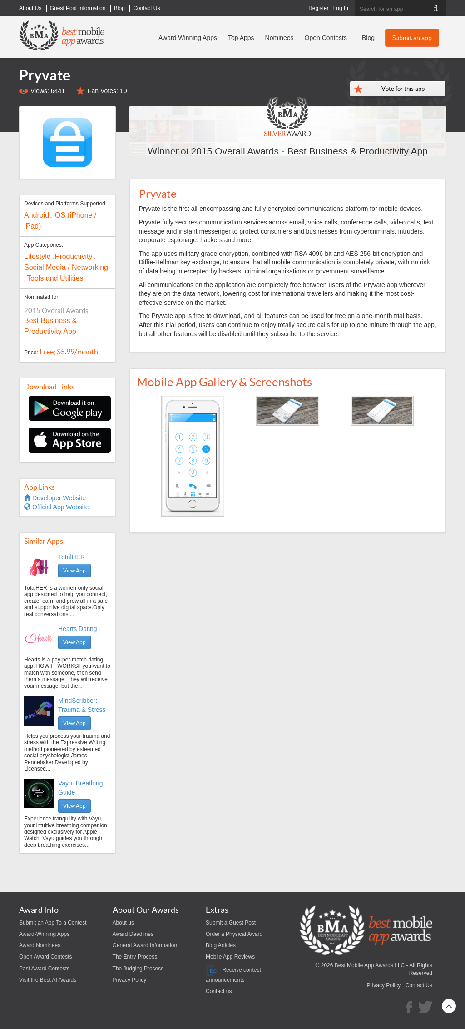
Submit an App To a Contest (53, 923)
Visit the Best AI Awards (47, 980)
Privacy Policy (130, 980)
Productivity (74, 256)
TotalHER (71, 557)
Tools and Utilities (55, 278)
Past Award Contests (44, 968)
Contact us (219, 991)
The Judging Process (138, 968)
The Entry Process (135, 957)
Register (318, 8)
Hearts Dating (77, 628)
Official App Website (56, 507)
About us (123, 923)
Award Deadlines (133, 934)
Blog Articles (221, 945)
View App (74, 570)
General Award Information (145, 945)
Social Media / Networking (66, 267)
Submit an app (412, 37)
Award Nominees (39, 945)
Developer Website (55, 498)
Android (36, 215)
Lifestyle (37, 256)
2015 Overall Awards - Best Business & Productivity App (309, 151)
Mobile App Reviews (230, 957)
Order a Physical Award (234, 934)
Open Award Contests (45, 957)
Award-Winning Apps (44, 934)
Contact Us (419, 985)
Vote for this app (403, 88)
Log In (340, 8)
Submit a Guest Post (231, 923)
